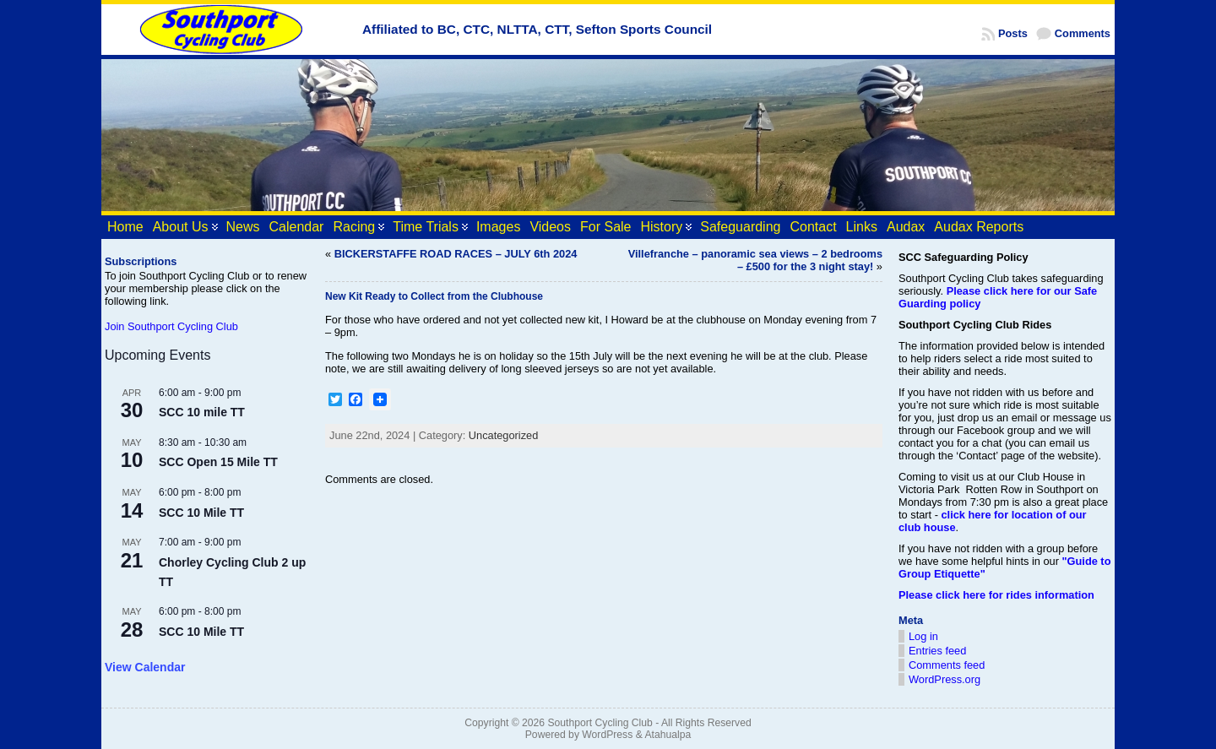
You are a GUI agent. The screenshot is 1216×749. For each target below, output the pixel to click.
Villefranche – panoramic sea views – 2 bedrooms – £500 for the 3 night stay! (755, 260)
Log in (923, 636)
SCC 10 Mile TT (201, 512)
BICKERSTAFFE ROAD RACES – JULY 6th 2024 (456, 253)
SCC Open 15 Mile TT (218, 462)
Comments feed (947, 665)
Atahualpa (667, 735)
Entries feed (937, 650)
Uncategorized (504, 435)
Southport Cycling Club (599, 723)
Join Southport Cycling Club (171, 326)
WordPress (607, 735)
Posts (1013, 33)
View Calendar (145, 667)
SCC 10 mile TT (202, 412)
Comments (1082, 33)
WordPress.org (944, 679)
